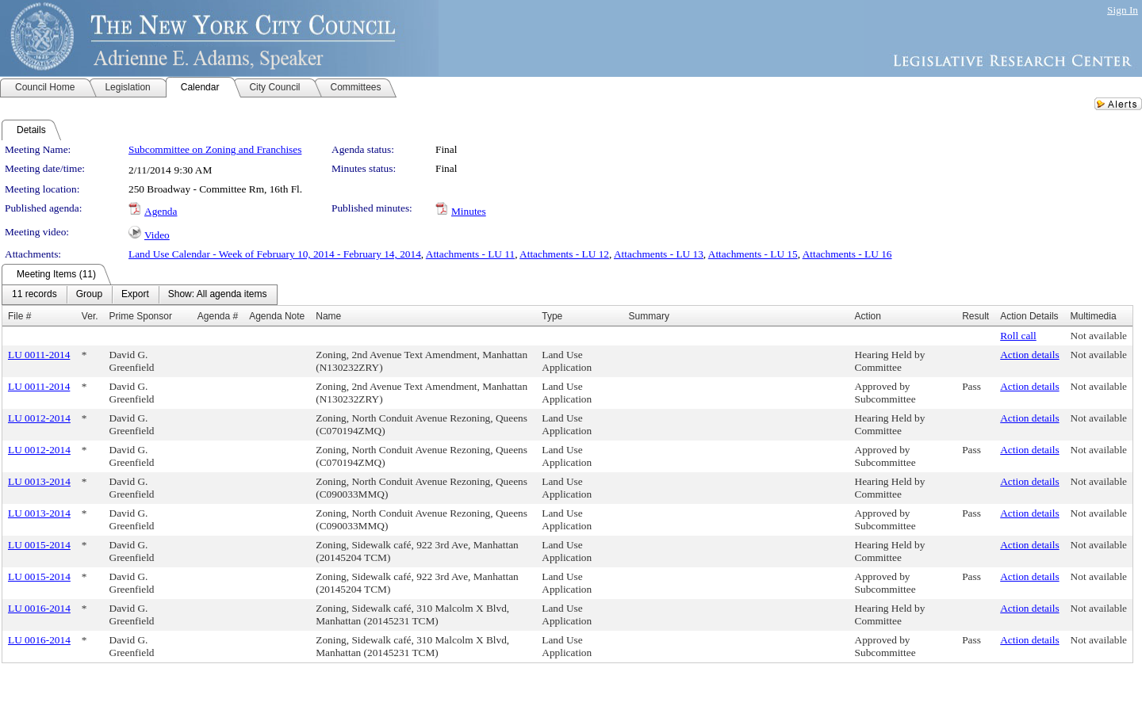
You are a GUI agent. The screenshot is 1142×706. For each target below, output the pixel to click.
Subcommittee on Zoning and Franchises (214, 149)
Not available (1099, 336)
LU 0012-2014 (39, 418)
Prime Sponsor (140, 316)
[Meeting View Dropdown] (218, 294)
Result (975, 316)
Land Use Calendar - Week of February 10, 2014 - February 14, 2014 (274, 254)
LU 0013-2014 (39, 481)
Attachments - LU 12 (564, 254)
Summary (649, 316)
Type (552, 316)
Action (868, 316)
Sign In (1122, 10)
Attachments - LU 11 (470, 254)
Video (157, 235)
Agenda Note (277, 316)
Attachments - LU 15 (753, 254)
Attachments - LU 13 (658, 254)
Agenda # (217, 316)
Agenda (160, 211)
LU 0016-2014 (39, 608)
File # (19, 316)
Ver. (90, 316)
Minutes (468, 211)
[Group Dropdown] (89, 294)
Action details (1029, 355)
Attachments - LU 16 (847, 254)
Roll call (1018, 336)
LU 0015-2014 (39, 545)
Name (328, 316)
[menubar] (140, 294)
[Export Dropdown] (135, 294)
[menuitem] (34, 294)
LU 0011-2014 (39, 355)
